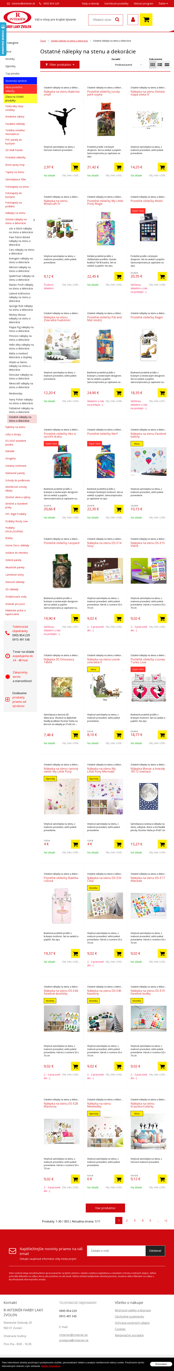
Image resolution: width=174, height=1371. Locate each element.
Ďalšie (163, 3)
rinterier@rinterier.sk (23, 3)
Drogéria (10, 458)
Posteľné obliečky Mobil (147, 201)
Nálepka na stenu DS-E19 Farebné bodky (148, 992)
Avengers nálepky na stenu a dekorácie (21, 260)
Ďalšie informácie (51, 1366)
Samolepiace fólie (15, 179)
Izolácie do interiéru (16, 552)
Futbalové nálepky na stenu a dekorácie (21, 410)
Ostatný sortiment (15, 465)
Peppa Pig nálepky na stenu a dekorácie (21, 329)
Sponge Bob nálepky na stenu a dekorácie (21, 307)
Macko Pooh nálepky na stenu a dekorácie (21, 286)
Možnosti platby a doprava (133, 1310)
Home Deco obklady (17, 545)
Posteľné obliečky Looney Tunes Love (148, 660)
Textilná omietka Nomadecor (15, 132)
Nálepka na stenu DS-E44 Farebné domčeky (61, 992)
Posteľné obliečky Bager (147, 317)
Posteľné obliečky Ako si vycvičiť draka (60, 435)
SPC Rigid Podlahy (15, 514)
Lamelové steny (14, 574)
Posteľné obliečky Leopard (61, 543)
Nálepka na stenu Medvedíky (99, 1105)
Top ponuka (12, 73)
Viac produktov (105, 1208)
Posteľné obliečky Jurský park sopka (103, 93)
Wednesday (15, 393)
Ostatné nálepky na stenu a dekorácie (20, 418)
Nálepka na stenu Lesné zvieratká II (103, 660)
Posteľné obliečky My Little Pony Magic (105, 202)
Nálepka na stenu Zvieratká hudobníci (57, 318)
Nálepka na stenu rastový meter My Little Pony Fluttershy (61, 771)
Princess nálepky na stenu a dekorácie (20, 337)
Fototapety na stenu (17, 186)
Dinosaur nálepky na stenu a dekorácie (21, 376)
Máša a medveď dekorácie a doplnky (20, 355)
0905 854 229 (51, 3)
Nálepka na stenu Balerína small (61, 93)
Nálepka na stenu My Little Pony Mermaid (101, 770)
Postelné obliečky (15, 157)
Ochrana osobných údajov (132, 1323)
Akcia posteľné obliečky (13, 89)
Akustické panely (14, 567)
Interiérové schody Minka (16, 488)
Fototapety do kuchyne (13, 195)
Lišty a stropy (13, 434)
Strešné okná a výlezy (17, 497)
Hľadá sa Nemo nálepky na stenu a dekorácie (20, 365)
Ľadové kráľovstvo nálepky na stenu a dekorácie (20, 297)
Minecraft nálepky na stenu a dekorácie (21, 385)
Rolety (9, 538)
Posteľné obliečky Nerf (102, 434)
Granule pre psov (15, 604)
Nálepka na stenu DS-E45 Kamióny (104, 992)
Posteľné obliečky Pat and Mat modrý (104, 318)
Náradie (9, 451)
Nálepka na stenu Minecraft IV (56, 202)
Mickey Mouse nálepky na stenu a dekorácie (20, 318)
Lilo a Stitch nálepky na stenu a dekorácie (21, 230)
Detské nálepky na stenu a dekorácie (16, 221)
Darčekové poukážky (116, 3)
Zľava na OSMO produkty (14, 98)
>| (166, 1220)
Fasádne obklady (15, 124)
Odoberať (155, 1250)
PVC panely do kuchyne (13, 141)
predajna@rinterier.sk (73, 1340)
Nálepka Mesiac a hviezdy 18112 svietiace (148, 770)
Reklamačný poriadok (129, 1335)
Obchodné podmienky (129, 1317)
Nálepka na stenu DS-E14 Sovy (104, 544)
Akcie (8, 51)
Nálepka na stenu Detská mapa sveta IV (148, 93)
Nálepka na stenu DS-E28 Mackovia (61, 1105)
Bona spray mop (15, 164)
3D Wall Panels (14, 150)
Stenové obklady (14, 582)
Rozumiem (161, 1364)
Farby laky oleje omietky (14, 108)
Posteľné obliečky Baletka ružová (61, 879)
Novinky (10, 59)
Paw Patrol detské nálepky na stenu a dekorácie (20, 240)
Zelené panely (13, 560)
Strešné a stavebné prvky (16, 505)
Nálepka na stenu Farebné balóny (148, 435)
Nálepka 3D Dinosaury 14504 (59, 660)
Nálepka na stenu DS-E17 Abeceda (148, 879)
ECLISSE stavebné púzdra (15, 442)
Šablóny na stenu (15, 427)
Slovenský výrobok (16, 80)
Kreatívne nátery (14, 116)
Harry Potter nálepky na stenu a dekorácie (21, 401)
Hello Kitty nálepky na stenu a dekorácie (21, 346)
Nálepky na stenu (15, 213)
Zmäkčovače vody (15, 596)
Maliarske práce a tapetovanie (15, 612)
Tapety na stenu (14, 172)
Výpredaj (10, 66)
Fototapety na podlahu (13, 204)
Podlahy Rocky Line (16, 521)
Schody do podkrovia (17, 480)
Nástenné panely (15, 473)
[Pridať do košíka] (75, 167)
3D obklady (11, 589)
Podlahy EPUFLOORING (14, 529)
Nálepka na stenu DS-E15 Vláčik (148, 544)
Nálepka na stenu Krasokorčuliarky (142, 1105)
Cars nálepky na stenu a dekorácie (21, 251)
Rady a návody (90, 3)
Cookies (120, 1329)
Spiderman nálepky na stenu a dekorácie (21, 277)
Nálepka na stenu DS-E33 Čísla (104, 879)
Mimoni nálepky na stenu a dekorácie (20, 269)
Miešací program (143, 3)
